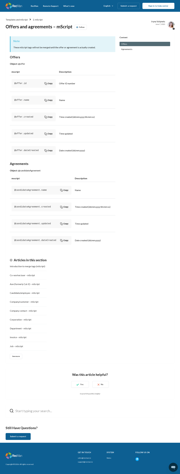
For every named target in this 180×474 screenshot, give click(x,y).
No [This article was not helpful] (103, 384)
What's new (68, 6)
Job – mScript (16, 346)
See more (16, 356)
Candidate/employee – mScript (25, 293)
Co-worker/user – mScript (22, 275)
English (107, 6)
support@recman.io (85, 462)
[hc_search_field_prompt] (90, 410)
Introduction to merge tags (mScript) (27, 266)
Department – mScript (20, 328)
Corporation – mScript (20, 319)
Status (109, 458)
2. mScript (38, 19)
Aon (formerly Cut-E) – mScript (25, 284)
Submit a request (129, 6)
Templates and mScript (17, 19)
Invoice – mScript (18, 337)
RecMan (34, 6)
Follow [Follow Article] (81, 27)
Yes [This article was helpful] (81, 384)
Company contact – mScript (23, 310)
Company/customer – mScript (24, 301)
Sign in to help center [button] (158, 6)
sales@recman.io (84, 458)
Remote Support (50, 6)
